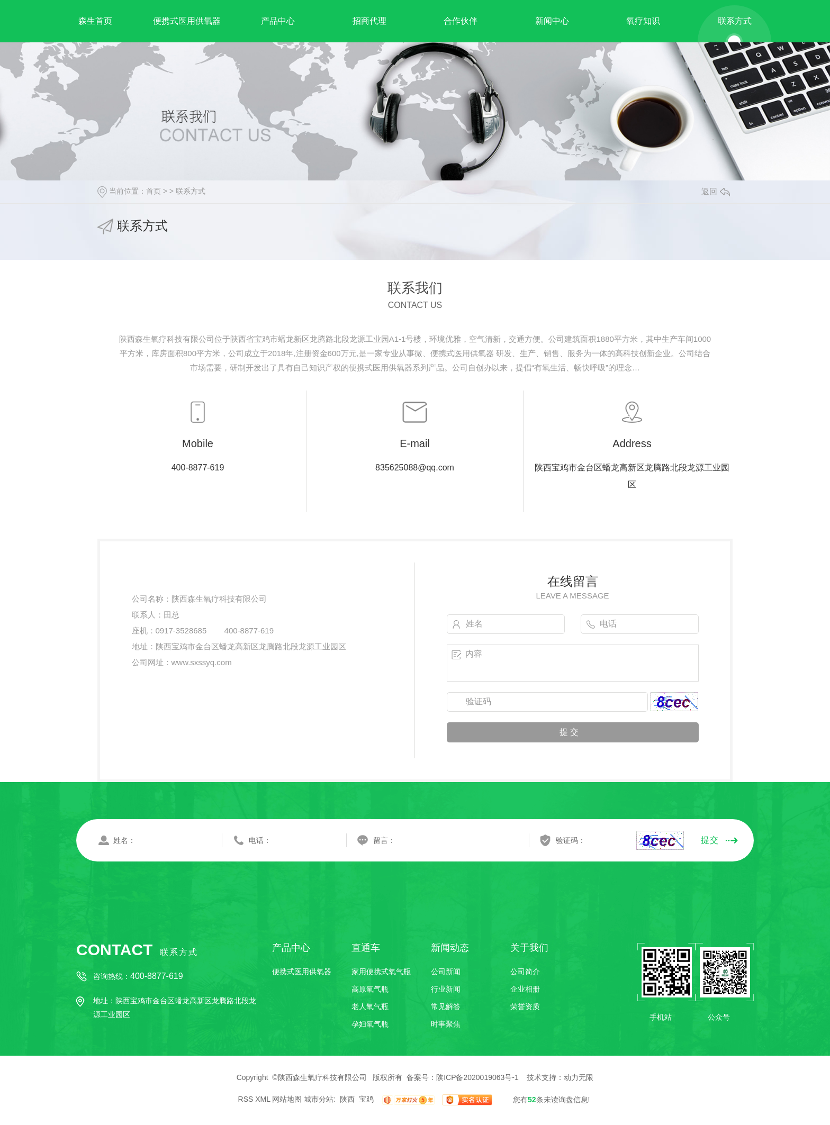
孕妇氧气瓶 (370, 1024)
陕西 (347, 1099)
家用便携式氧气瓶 (381, 971)
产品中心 (278, 20)
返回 (715, 191)
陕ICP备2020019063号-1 (477, 1077)
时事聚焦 (446, 1024)
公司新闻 (446, 971)
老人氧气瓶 (370, 1006)
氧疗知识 (643, 20)
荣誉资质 (525, 1006)
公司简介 (525, 971)
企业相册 (525, 989)
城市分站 (318, 1099)
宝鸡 (366, 1099)
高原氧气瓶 (370, 989)
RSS (246, 1099)
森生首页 (95, 20)
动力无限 (578, 1077)
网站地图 (287, 1099)
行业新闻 (446, 989)
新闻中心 (552, 20)
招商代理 (369, 20)
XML (262, 1099)
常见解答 (446, 1006)
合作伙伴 (460, 20)
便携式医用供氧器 (187, 20)
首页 (153, 191)
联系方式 (735, 20)
